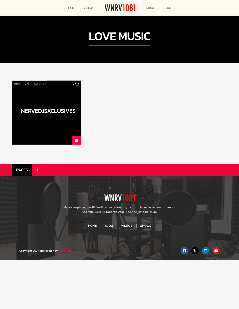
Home (72, 8)
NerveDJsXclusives (48, 193)
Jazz (27, 165)
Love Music (39, 165)
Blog (167, 8)
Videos (89, 8)
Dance (17, 165)
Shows (151, 8)
